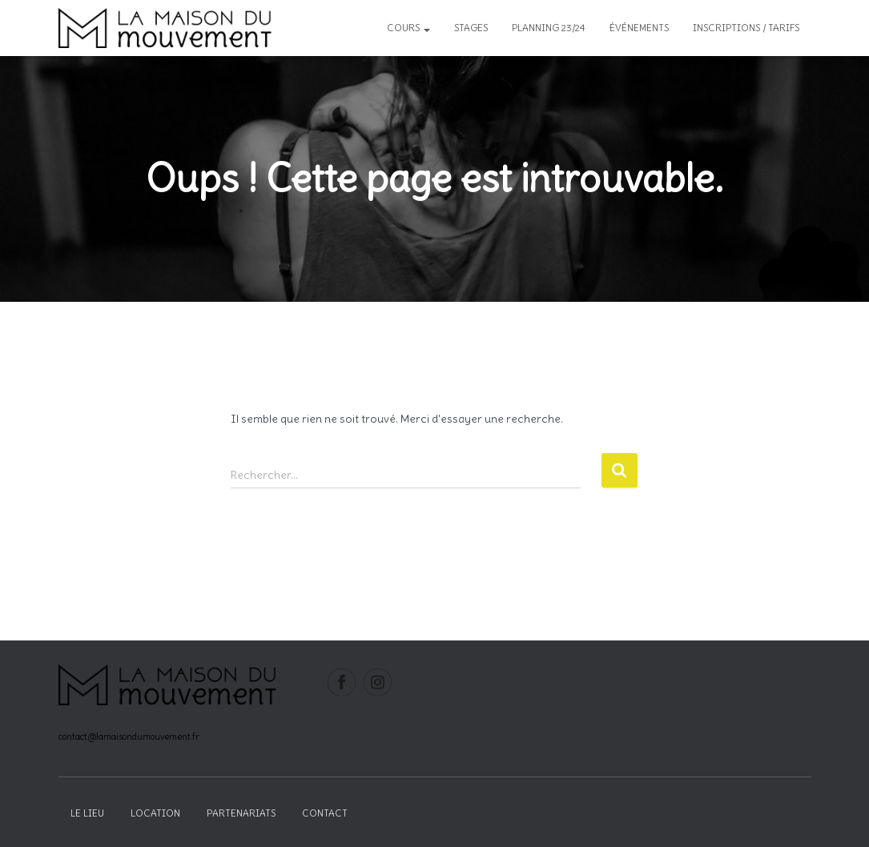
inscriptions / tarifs (746, 28)
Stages (471, 28)
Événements (639, 28)
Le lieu (87, 813)
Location (155, 813)
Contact (325, 813)
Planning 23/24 (548, 28)
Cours (408, 28)
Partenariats (241, 813)
